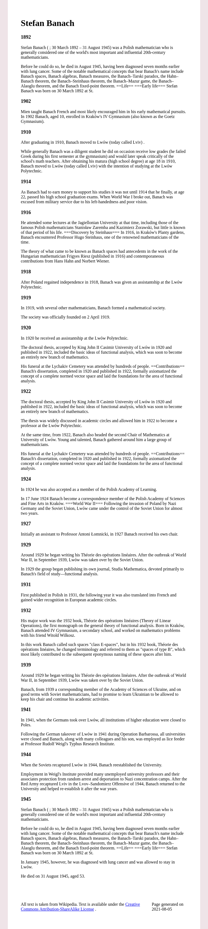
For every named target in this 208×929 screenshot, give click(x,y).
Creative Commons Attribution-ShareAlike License (80, 906)
